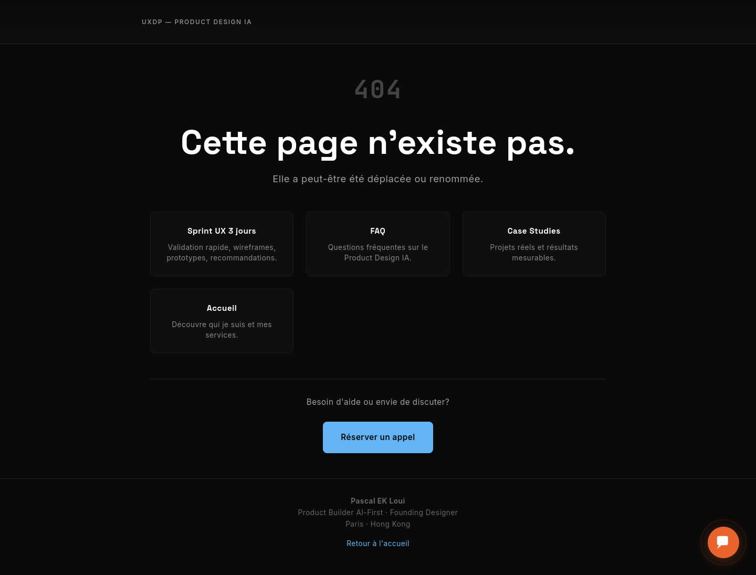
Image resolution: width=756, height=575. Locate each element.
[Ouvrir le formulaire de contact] (723, 542)
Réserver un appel (378, 437)
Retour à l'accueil (377, 543)
